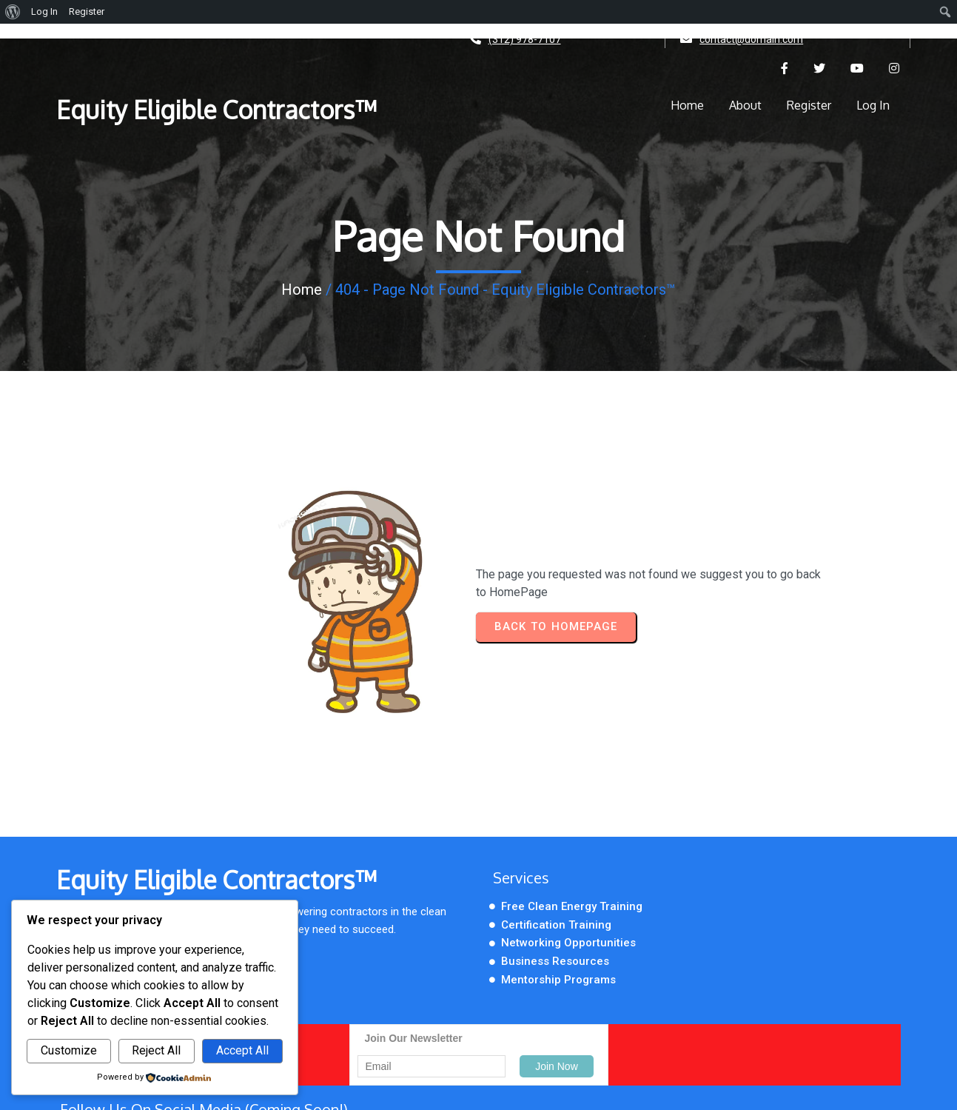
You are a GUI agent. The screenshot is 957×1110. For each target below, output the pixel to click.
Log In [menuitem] (44, 11)
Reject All (156, 1050)
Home (301, 292)
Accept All (242, 1050)
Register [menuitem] (86, 11)
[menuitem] (13, 12)
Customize (69, 1050)
